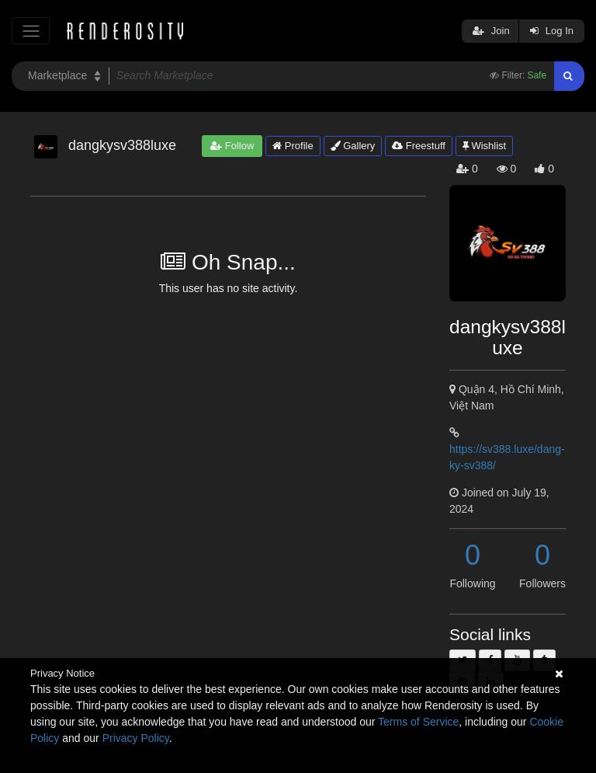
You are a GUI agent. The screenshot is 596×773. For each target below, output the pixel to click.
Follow (232, 145)
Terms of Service (418, 722)
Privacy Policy (135, 738)
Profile (292, 145)
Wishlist (484, 145)
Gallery (353, 145)
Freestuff (418, 145)
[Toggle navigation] (31, 30)
